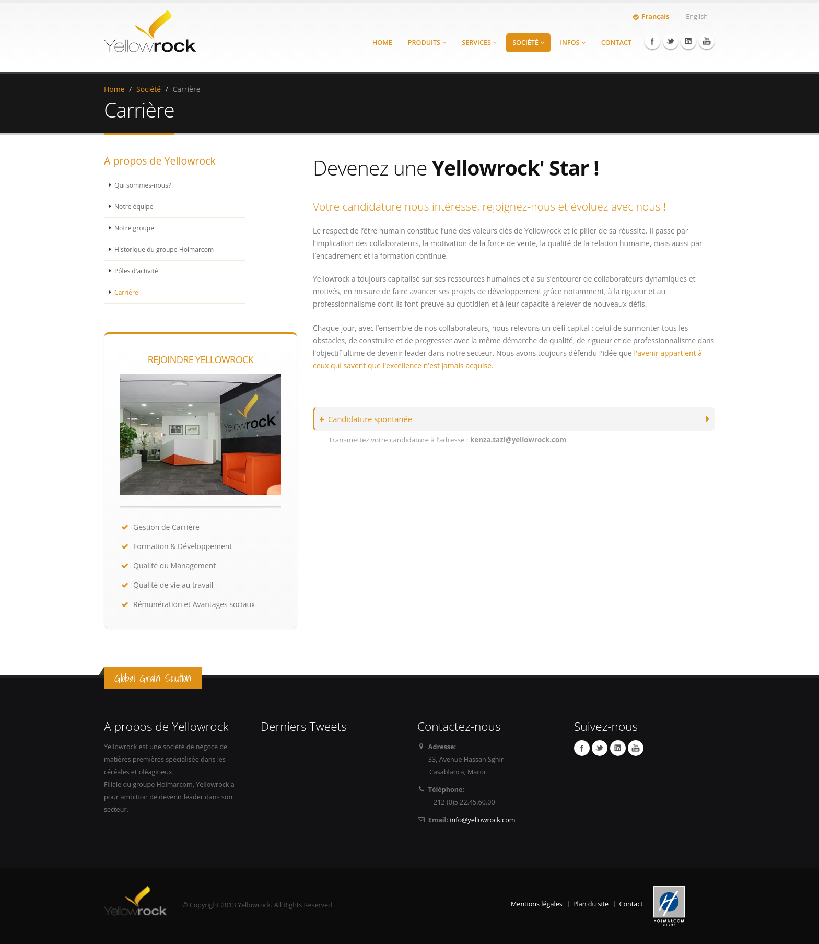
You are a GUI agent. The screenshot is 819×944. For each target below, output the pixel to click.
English (697, 16)
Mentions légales (537, 904)
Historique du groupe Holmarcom (166, 249)
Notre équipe (134, 206)
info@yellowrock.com (482, 819)
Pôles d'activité (137, 270)
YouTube (707, 41)
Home (382, 42)
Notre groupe (135, 228)
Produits (427, 42)
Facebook (652, 41)
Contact (616, 42)
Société (528, 42)
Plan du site (591, 904)
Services (479, 42)
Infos (573, 42)
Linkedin (688, 41)
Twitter (670, 41)
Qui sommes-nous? (143, 185)
